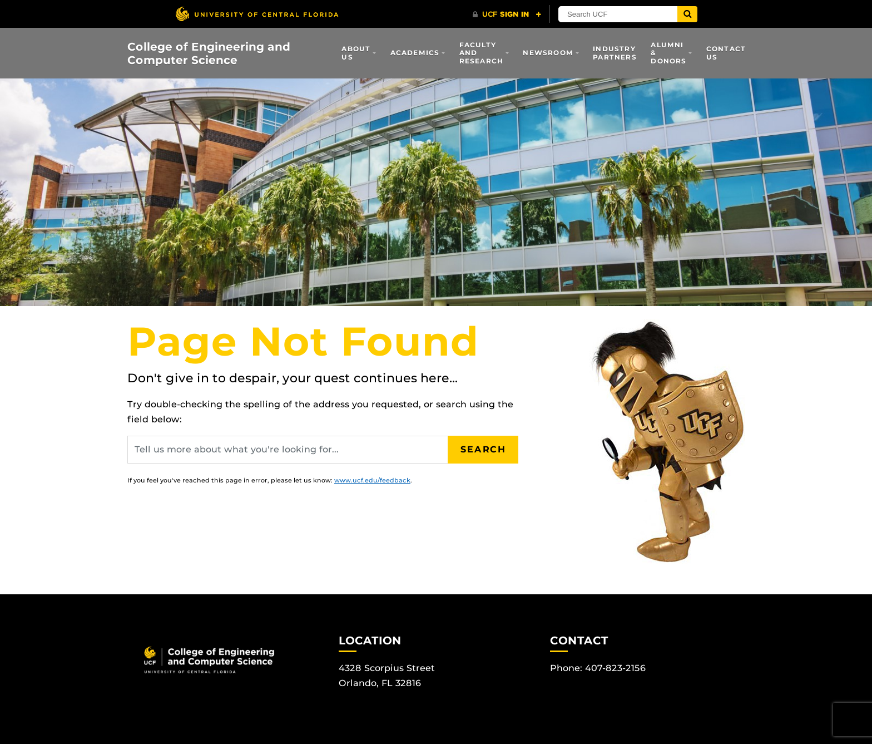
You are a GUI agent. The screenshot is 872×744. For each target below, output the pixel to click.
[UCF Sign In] (507, 14)
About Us (355, 53)
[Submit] (687, 14)
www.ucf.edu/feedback (372, 480)
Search (483, 449)
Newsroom (548, 52)
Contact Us (726, 53)
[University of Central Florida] (257, 13)
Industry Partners (615, 53)
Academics (415, 52)
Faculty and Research (481, 53)
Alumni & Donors (668, 53)
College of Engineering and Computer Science (208, 53)
